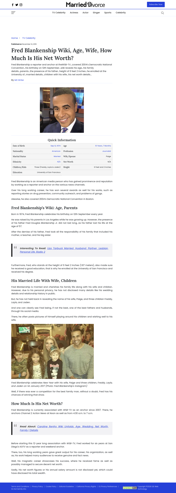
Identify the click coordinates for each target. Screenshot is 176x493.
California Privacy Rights (86, 486)
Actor (85, 12)
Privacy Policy (37, 486)
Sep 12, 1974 (56, 146)
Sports (107, 12)
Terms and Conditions (20, 486)
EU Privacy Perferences (108, 486)
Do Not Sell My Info (18, 489)
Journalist (106, 151)
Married (57, 156)
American (56, 151)
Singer (96, 12)
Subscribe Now (156, 4)
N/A (59, 162)
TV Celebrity (58, 12)
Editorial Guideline (66, 486)
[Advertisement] (33, 21)
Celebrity (121, 12)
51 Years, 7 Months (103, 146)
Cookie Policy (51, 486)
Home (14, 38)
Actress (74, 12)
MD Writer (19, 80)
